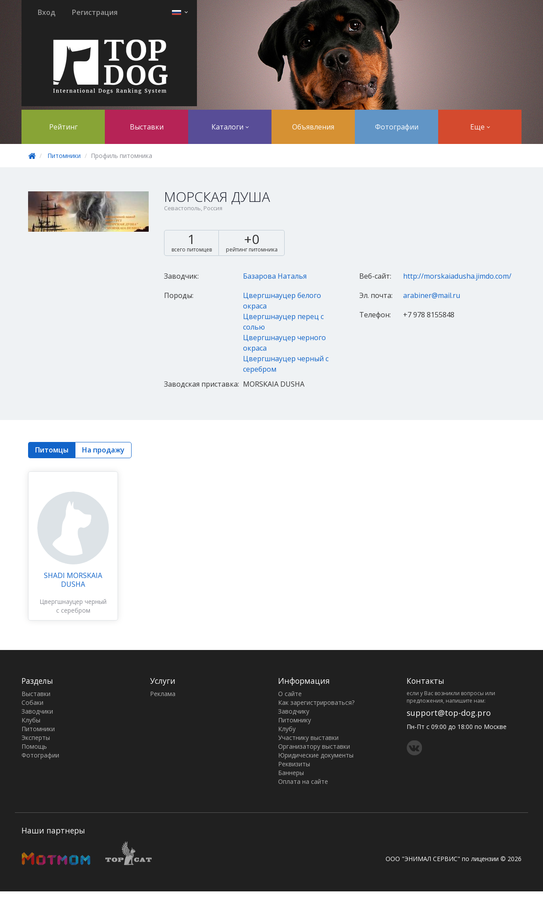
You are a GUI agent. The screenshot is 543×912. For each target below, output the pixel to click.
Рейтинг (63, 127)
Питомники (64, 155)
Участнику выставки (308, 737)
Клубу (287, 729)
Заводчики (37, 711)
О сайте (290, 693)
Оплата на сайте (303, 781)
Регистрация (95, 12)
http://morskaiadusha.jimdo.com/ (457, 276)
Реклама (162, 693)
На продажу (103, 450)
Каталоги (230, 127)
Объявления (313, 127)
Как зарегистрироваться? (316, 702)
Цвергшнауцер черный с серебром (73, 605)
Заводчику (293, 711)
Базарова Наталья (275, 276)
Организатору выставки (314, 746)
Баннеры (291, 772)
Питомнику (294, 720)
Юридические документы (316, 755)
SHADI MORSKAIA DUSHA (73, 580)
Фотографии (396, 127)
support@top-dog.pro (449, 712)
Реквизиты (294, 764)
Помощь (34, 746)
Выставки (147, 127)
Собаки (32, 702)
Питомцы (51, 450)
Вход (46, 12)
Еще (480, 127)
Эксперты (35, 737)
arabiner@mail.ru (431, 295)
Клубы (30, 720)
